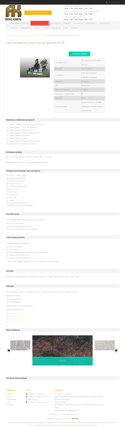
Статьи (37, 28)
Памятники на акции (39, 23)
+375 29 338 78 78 (113, 2)
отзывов (67, 419)
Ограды (67, 23)
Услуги (14, 28)
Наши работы (26, 28)
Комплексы (55, 23)
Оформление (104, 23)
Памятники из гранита (20, 23)
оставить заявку (79, 54)
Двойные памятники (17, 319)
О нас (65, 28)
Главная (10, 394)
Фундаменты (78, 23)
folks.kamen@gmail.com (13, 2)
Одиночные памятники (17, 321)
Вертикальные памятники (18, 313)
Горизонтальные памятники (19, 316)
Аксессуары (91, 23)
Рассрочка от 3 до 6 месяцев (38, 13)
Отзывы (46, 28)
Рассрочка (56, 28)
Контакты (74, 28)
